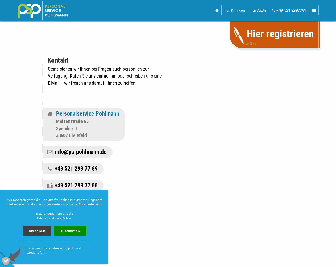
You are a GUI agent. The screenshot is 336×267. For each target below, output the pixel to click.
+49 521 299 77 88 (76, 185)
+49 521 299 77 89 (76, 168)
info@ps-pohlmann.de (81, 152)
